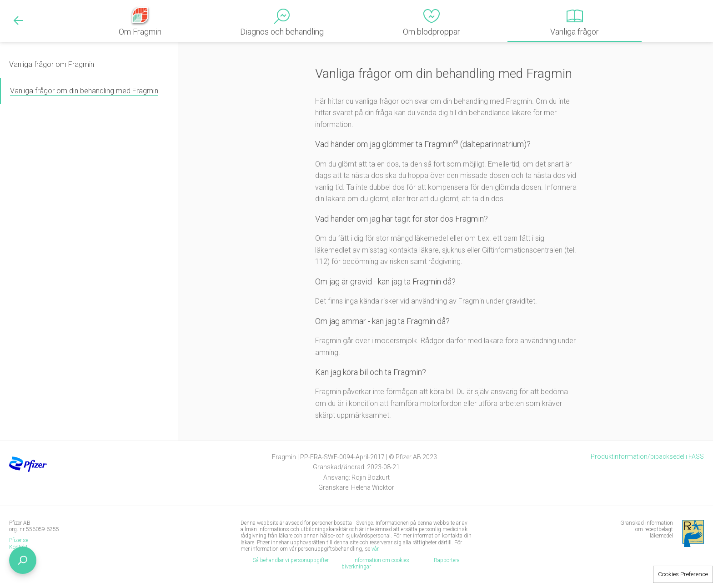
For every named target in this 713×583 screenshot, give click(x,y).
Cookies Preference (683, 574)
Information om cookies (381, 560)
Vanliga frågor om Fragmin (51, 64)
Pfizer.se (18, 540)
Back (18, 20)
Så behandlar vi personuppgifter (291, 560)
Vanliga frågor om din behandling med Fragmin (84, 90)
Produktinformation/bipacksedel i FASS (647, 456)
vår (375, 549)
